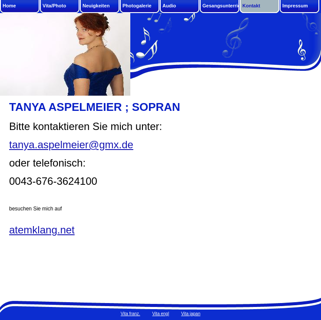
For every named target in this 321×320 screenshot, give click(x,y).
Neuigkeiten (96, 5)
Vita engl (160, 313)
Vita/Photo (54, 5)
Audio (169, 5)
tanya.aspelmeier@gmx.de (71, 144)
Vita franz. (130, 313)
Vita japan (190, 313)
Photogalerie (137, 5)
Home (9, 5)
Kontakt (251, 5)
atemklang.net (42, 230)
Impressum (295, 5)
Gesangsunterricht (220, 5)
